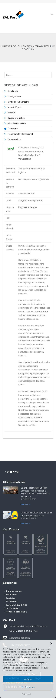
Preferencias (28, 687)
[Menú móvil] (52, 14)
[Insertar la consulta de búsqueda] (28, 75)
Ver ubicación (24, 159)
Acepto (28, 678)
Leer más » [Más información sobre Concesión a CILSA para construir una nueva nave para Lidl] (25, 523)
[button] (51, 643)
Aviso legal (26, 694)
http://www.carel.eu (27, 207)
